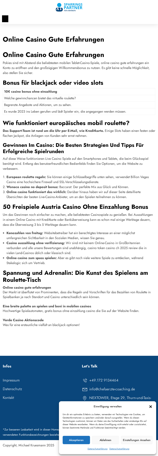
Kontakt (8, 403)
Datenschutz (12, 394)
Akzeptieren (76, 440)
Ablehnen (105, 440)
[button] (150, 406)
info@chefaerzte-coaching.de (108, 394)
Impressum (11, 386)
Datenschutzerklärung (98, 448)
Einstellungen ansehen (136, 440)
